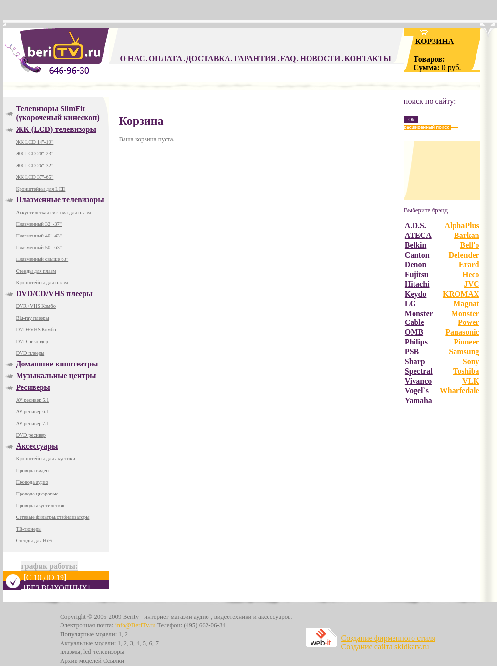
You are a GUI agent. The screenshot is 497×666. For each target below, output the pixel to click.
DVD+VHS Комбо (36, 329)
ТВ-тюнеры (28, 529)
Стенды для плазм (36, 271)
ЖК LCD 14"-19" (34, 142)
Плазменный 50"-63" (39, 247)
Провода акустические (40, 505)
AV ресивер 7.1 (32, 423)
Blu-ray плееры (32, 318)
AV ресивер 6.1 (32, 411)
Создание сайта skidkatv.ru (385, 647)
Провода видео (32, 470)
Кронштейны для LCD (40, 189)
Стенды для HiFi (34, 540)
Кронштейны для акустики (45, 458)
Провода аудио (32, 482)
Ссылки (113, 660)
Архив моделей (81, 660)
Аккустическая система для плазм (53, 212)
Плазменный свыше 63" (42, 259)
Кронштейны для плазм (42, 282)
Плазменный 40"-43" (39, 235)
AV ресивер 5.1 (32, 400)
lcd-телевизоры (103, 651)
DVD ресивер (31, 435)
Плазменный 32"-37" (39, 224)
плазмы (70, 651)
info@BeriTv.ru (135, 625)
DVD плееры (30, 353)
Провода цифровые (37, 493)
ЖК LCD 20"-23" (34, 153)
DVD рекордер (32, 341)
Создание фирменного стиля (388, 638)
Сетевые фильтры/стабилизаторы (52, 517)
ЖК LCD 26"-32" (34, 165)
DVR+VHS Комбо (36, 306)
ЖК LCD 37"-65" (34, 177)
